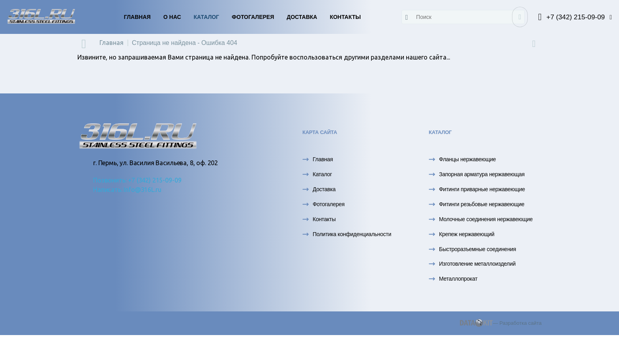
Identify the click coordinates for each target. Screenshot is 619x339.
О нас (172, 17)
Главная (137, 17)
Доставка (302, 17)
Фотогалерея (253, 17)
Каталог (206, 17)
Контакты (345, 17)
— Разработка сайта (501, 323)
